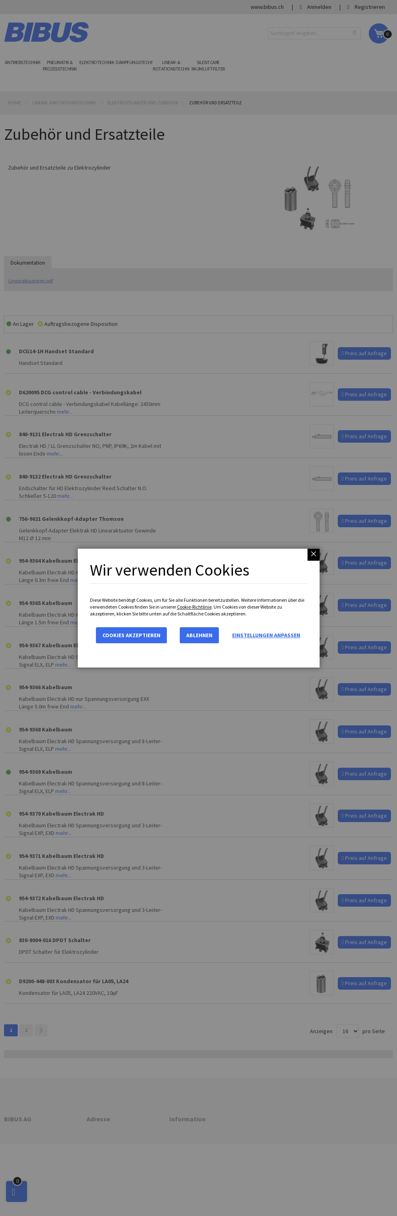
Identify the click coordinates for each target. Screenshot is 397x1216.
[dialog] (198, 608)
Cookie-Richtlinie (194, 607)
